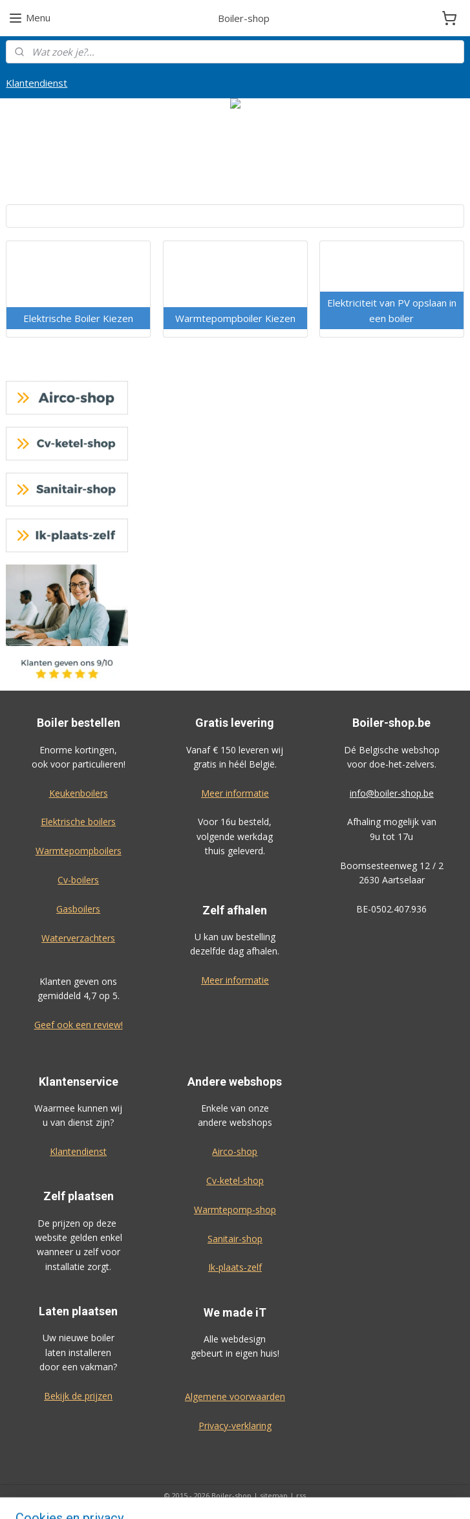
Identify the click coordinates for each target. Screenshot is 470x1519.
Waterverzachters (78, 938)
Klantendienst (36, 82)
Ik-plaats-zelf (235, 1267)
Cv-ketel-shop (235, 1180)
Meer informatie (235, 793)
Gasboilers (78, 909)
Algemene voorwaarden (235, 1396)
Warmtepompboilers (79, 851)
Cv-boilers (78, 880)
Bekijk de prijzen (78, 1396)
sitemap (274, 1495)
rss (301, 1495)
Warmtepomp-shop (235, 1209)
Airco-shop (234, 1151)
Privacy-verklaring (235, 1425)
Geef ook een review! (78, 1024)
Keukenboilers (78, 793)
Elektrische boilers (78, 821)
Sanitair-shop (235, 1239)
